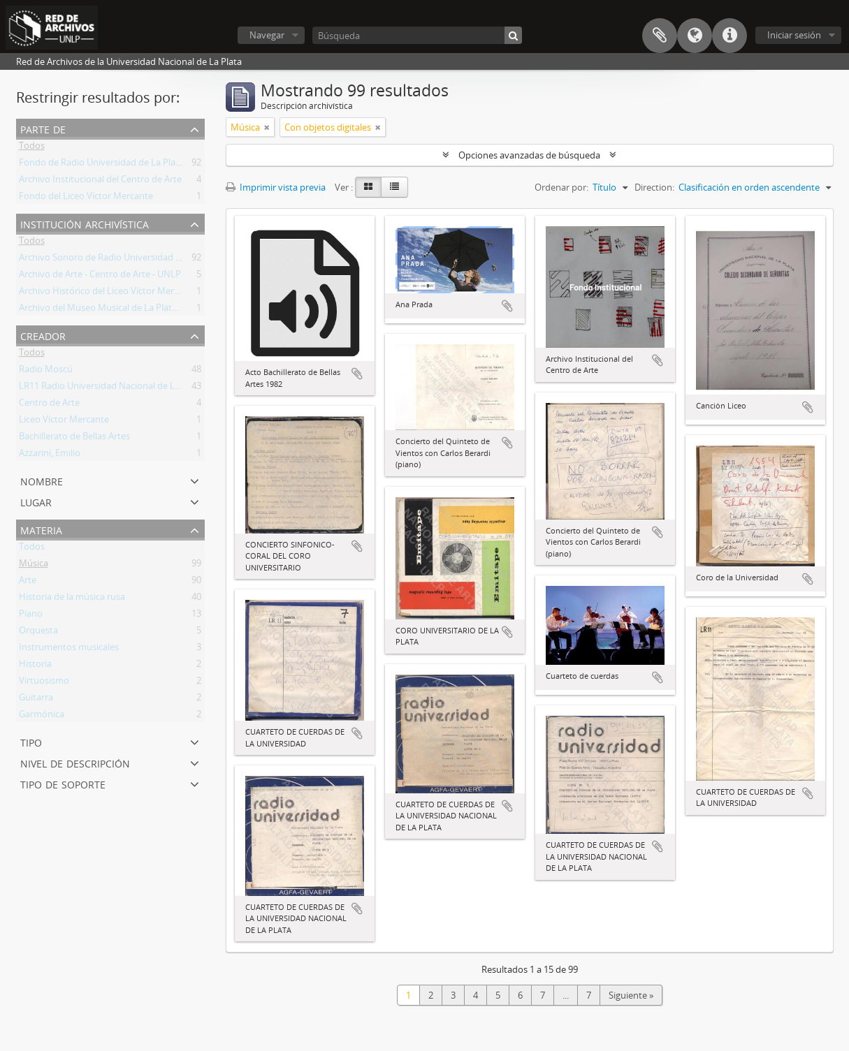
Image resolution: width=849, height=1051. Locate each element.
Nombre (41, 480)
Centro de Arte (49, 405)
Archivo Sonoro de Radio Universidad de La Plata (120, 259)
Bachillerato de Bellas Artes (74, 438)
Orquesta (38, 632)
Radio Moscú (46, 371)
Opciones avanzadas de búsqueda (529, 155)
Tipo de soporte (63, 783)
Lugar (36, 501)
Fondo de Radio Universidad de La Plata (101, 165)
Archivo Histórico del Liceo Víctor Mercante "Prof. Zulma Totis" (147, 293)
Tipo (31, 741)
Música (33, 565)
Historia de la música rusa (72, 599)
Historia (35, 666)
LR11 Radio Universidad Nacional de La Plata (111, 388)
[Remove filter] (267, 127)
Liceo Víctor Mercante (64, 422)
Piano (31, 616)
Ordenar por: (561, 187)
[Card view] (368, 187)
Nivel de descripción (75, 762)
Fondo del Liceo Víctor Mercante (86, 198)
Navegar (266, 35)
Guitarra (36, 699)
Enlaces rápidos (729, 35)
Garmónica (41, 716)
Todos (32, 148)
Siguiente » (631, 995)
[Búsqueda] (417, 35)
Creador (43, 334)
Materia (41, 529)
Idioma (694, 35)
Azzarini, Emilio (49, 455)
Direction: (654, 187)
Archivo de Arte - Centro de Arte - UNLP (100, 276)
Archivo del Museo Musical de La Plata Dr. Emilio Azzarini (135, 310)
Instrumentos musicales (69, 649)
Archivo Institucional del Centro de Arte (100, 181)
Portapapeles (659, 35)
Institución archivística (84, 223)
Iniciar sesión (794, 35)
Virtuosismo (44, 683)
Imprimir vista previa (276, 187)
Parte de (43, 128)
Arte (27, 582)
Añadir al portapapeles (357, 374)
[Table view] (394, 187)
